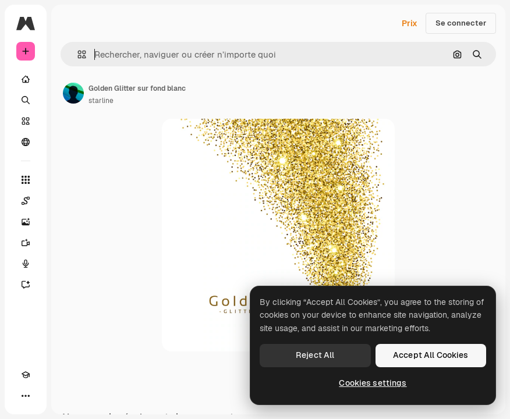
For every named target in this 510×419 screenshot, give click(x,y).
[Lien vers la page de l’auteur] (73, 93)
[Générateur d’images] (25, 221)
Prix (409, 23)
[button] (77, 54)
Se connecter (460, 23)
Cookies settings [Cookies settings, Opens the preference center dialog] (372, 383)
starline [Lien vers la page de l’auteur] (101, 100)
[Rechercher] (25, 100)
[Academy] (25, 374)
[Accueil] (25, 79)
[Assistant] (25, 284)
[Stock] (25, 121)
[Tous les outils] (25, 180)
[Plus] (25, 395)
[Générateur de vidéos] (25, 242)
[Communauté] (25, 142)
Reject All (315, 355)
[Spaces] (25, 200)
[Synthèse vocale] (25, 263)
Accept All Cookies (431, 355)
